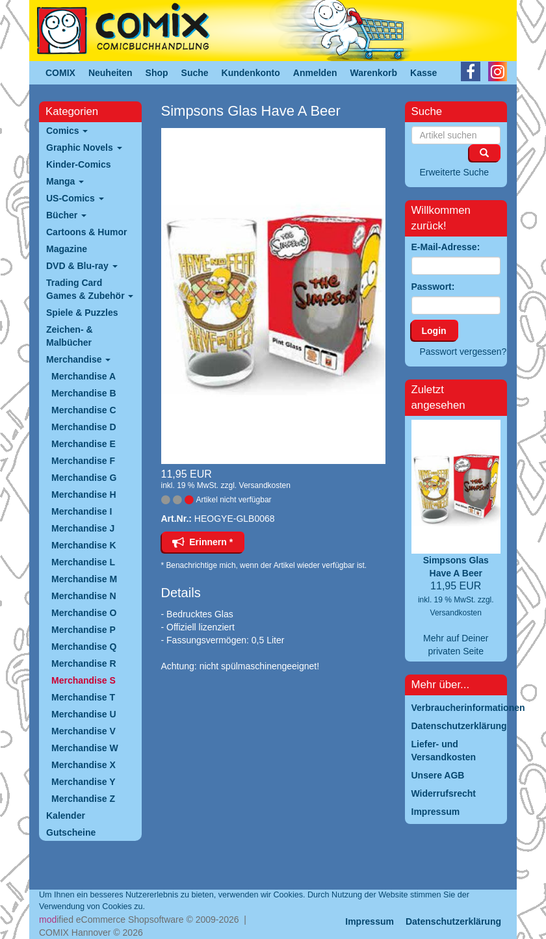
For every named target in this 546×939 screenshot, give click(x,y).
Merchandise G (83, 477)
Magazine (66, 249)
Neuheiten (110, 73)
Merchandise (78, 359)
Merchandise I (81, 511)
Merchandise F (83, 461)
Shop (157, 73)
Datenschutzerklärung (453, 921)
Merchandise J (82, 528)
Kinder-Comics (78, 164)
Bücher (66, 215)
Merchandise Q (83, 646)
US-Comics (75, 198)
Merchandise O (83, 613)
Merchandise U (83, 714)
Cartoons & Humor (86, 232)
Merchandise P (83, 629)
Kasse (423, 73)
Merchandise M (84, 579)
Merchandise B (83, 393)
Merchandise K (83, 545)
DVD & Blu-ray (82, 266)
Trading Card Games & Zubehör (89, 289)
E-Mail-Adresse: (445, 247)
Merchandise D (83, 427)
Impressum (369, 921)
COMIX (60, 73)
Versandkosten (265, 485)
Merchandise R (83, 663)
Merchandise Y (83, 782)
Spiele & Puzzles (82, 312)
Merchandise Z (83, 798)
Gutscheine (71, 832)
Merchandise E (83, 444)
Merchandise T (83, 697)
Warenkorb (374, 73)
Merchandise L (83, 562)
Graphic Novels (84, 147)
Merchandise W (84, 748)
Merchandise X (83, 765)
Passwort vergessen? (463, 351)
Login (434, 331)
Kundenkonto (251, 73)
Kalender (65, 815)
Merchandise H (83, 494)
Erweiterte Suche (454, 172)
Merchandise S (83, 680)
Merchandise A (83, 376)
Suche (195, 73)
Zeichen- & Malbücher (69, 336)
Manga (65, 181)
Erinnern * (202, 542)
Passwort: (433, 286)
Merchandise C (83, 410)
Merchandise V (83, 731)
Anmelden (315, 73)
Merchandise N (83, 596)
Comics (67, 130)
